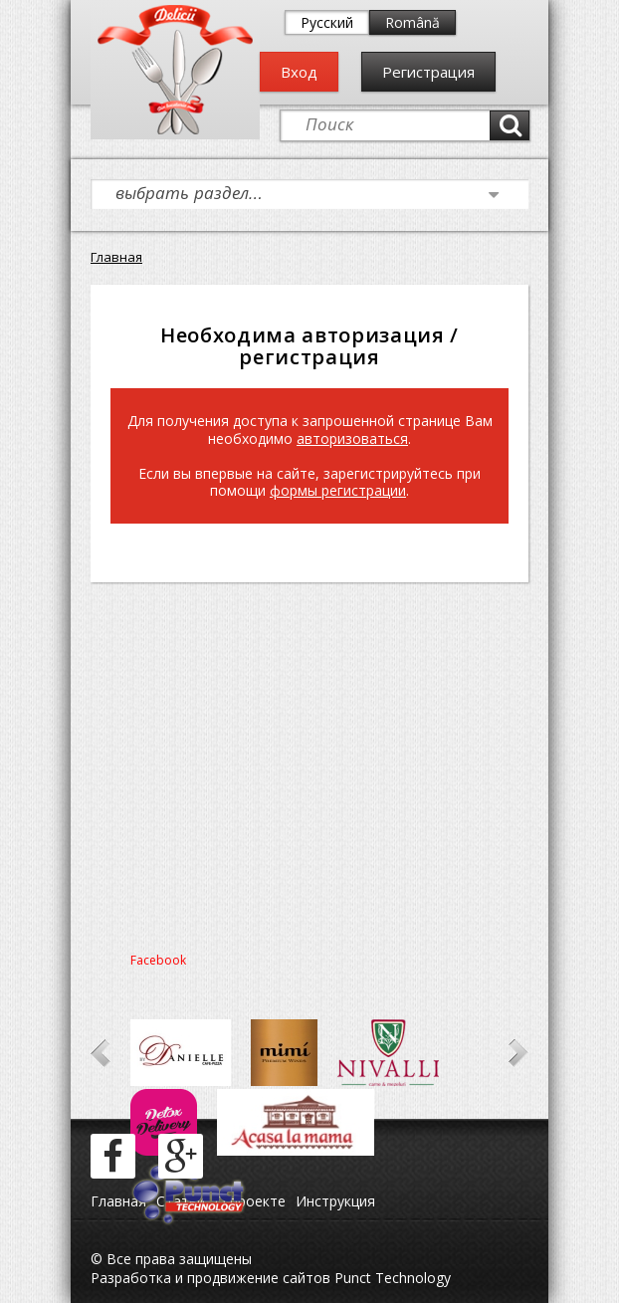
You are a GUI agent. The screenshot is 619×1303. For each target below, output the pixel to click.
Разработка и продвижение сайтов (210, 1277)
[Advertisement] (309, 761)
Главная (116, 257)
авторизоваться (352, 438)
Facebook (158, 960)
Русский (327, 22)
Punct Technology (390, 1277)
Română (412, 22)
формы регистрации (338, 490)
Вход (299, 72)
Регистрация (428, 72)
